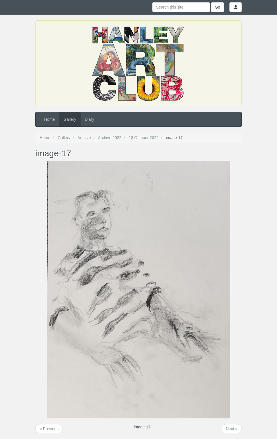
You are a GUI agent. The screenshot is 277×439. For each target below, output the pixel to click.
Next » (231, 428)
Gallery (69, 119)
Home (49, 119)
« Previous (49, 428)
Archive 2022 (110, 137)
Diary (89, 119)
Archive (84, 137)
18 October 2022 (144, 137)
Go (217, 7)
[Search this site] (181, 7)
